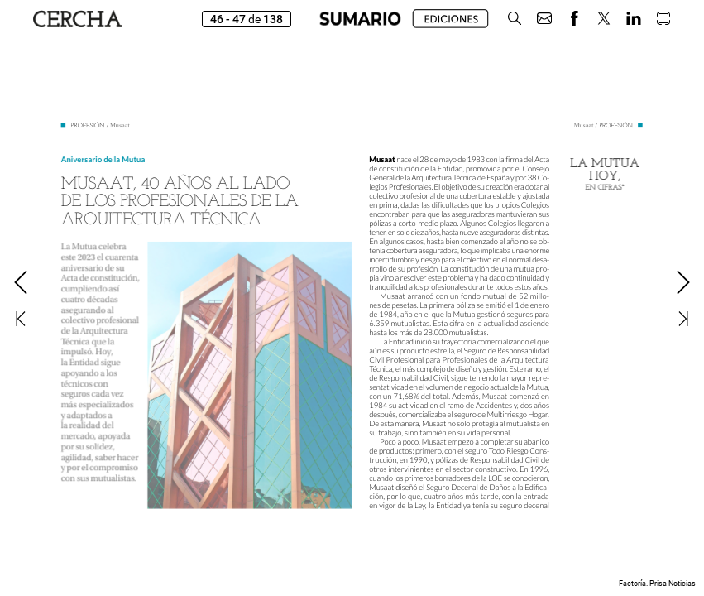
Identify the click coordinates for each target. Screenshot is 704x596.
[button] (514, 18)
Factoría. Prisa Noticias (657, 583)
